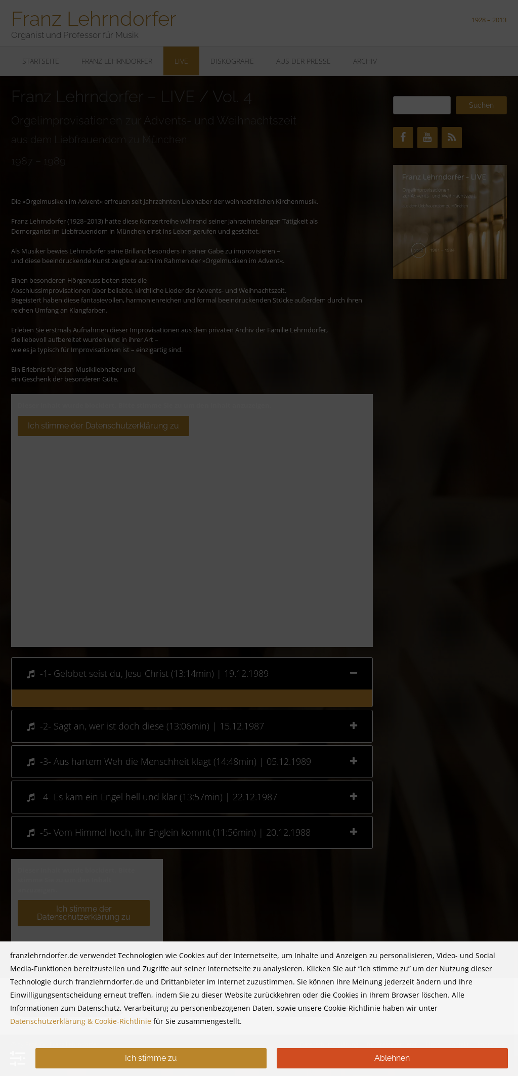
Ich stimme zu (151, 1058)
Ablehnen (392, 1058)
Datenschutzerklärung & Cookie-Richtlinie (80, 1021)
